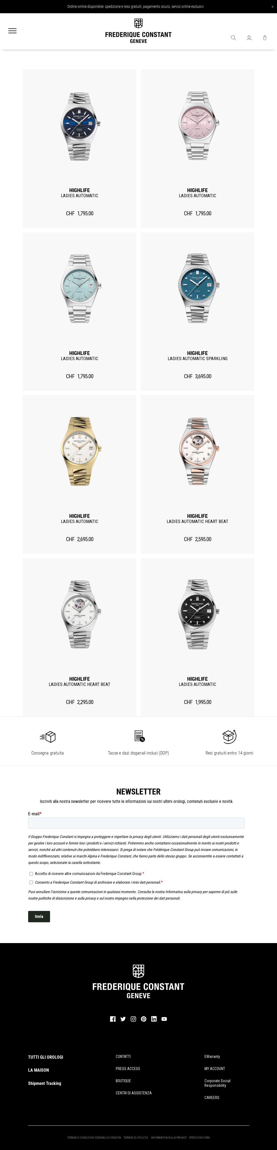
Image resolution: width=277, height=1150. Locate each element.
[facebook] (113, 1021)
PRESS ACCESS (128, 1069)
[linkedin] (154, 1021)
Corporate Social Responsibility (217, 1083)
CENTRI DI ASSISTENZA (134, 1093)
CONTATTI (123, 1056)
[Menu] (12, 31)
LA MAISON (38, 1070)
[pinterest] (144, 1021)
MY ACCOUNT (215, 1069)
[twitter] (123, 1020)
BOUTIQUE (123, 1081)
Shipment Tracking (44, 1083)
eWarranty (212, 1056)
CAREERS (212, 1097)
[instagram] (133, 1021)
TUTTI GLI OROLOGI (45, 1057)
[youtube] (164, 1020)
